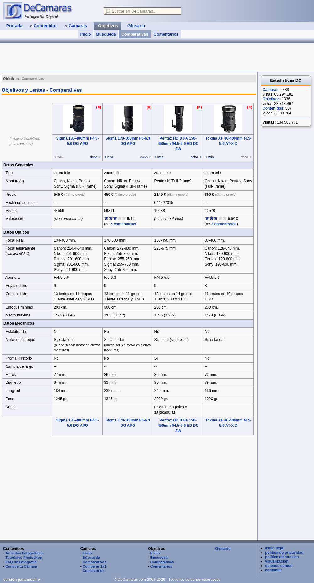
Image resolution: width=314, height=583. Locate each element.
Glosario (223, 549)
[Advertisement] (129, 488)
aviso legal (274, 548)
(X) (98, 107)
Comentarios (166, 34)
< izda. (109, 157)
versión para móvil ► (22, 579)
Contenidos (273, 108)
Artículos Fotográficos (24, 553)
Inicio (85, 34)
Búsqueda (106, 34)
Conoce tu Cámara (21, 566)
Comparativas (134, 34)
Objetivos (271, 99)
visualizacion (277, 561)
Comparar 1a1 (94, 566)
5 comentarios (123, 224)
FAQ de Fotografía (20, 562)
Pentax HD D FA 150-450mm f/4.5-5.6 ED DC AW (178, 143)
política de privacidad (284, 552)
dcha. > (95, 157)
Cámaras (271, 89)
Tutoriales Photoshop (23, 557)
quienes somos (278, 566)
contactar (273, 570)
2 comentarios (223, 224)
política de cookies (282, 557)
